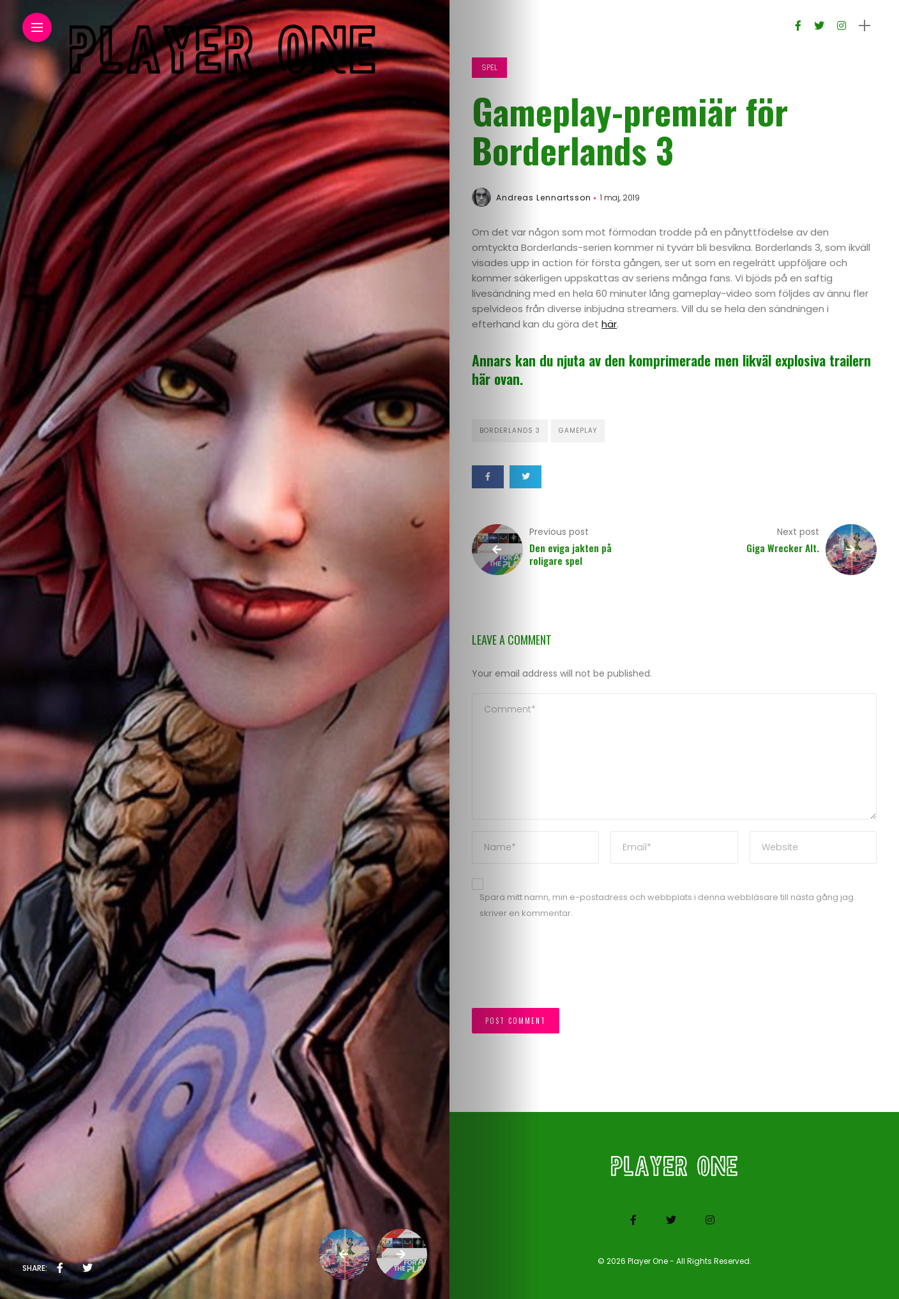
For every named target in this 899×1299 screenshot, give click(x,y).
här (609, 324)
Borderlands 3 (510, 430)
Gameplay (578, 430)
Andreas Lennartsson (543, 197)
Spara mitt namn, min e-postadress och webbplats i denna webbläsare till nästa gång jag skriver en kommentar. (667, 905)
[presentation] (569, 970)
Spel (489, 67)
